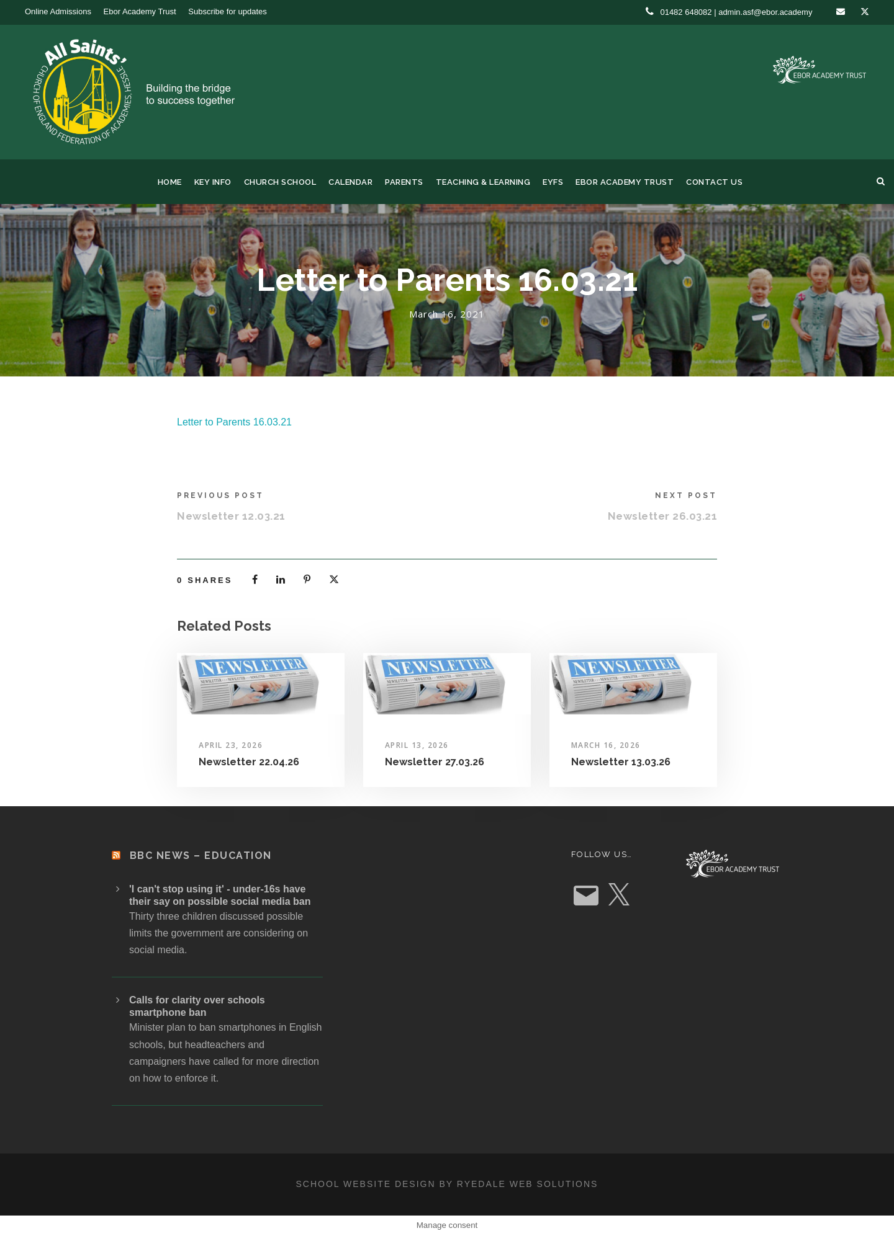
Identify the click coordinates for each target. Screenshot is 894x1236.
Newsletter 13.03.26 (620, 762)
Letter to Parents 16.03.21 (234, 422)
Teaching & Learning (483, 182)
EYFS (553, 182)
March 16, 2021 (447, 314)
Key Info (213, 182)
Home (170, 182)
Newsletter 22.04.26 (249, 762)
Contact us (714, 182)
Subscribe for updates (227, 11)
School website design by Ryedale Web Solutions (447, 1184)
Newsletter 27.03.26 (434, 762)
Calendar (350, 182)
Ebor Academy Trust (140, 11)
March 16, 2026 (606, 745)
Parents (404, 182)
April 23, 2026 (231, 745)
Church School (280, 182)
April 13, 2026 (417, 745)
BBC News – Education (201, 855)
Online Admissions (58, 11)
